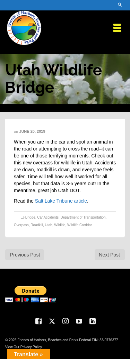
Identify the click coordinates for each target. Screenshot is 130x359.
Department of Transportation (83, 217)
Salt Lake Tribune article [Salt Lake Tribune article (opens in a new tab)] (61, 201)
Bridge (30, 217)
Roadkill (37, 225)
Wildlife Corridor (79, 225)
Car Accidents (48, 217)
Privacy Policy (31, 347)
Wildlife (59, 225)
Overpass (21, 225)
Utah (48, 225)
